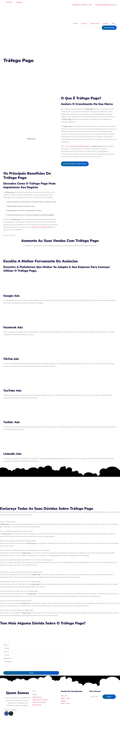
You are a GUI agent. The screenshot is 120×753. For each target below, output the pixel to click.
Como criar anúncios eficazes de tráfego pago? (15, 601)
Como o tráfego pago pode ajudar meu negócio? (16, 531)
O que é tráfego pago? (7, 522)
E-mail (5, 652)
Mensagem (7, 658)
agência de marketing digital (42, 227)
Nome (5, 645)
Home (75, 23)
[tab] (60, 521)
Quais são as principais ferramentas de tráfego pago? (18, 541)
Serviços (84, 23)
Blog (113, 23)
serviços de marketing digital (79, 146)
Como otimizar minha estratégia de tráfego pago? (17, 610)
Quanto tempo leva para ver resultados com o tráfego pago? (20, 582)
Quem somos (94, 23)
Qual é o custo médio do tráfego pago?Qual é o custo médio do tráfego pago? (26, 560)
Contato (105, 23)
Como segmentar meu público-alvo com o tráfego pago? (19, 591)
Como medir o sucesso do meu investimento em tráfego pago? (21, 572)
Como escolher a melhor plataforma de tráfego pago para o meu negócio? (25, 550)
